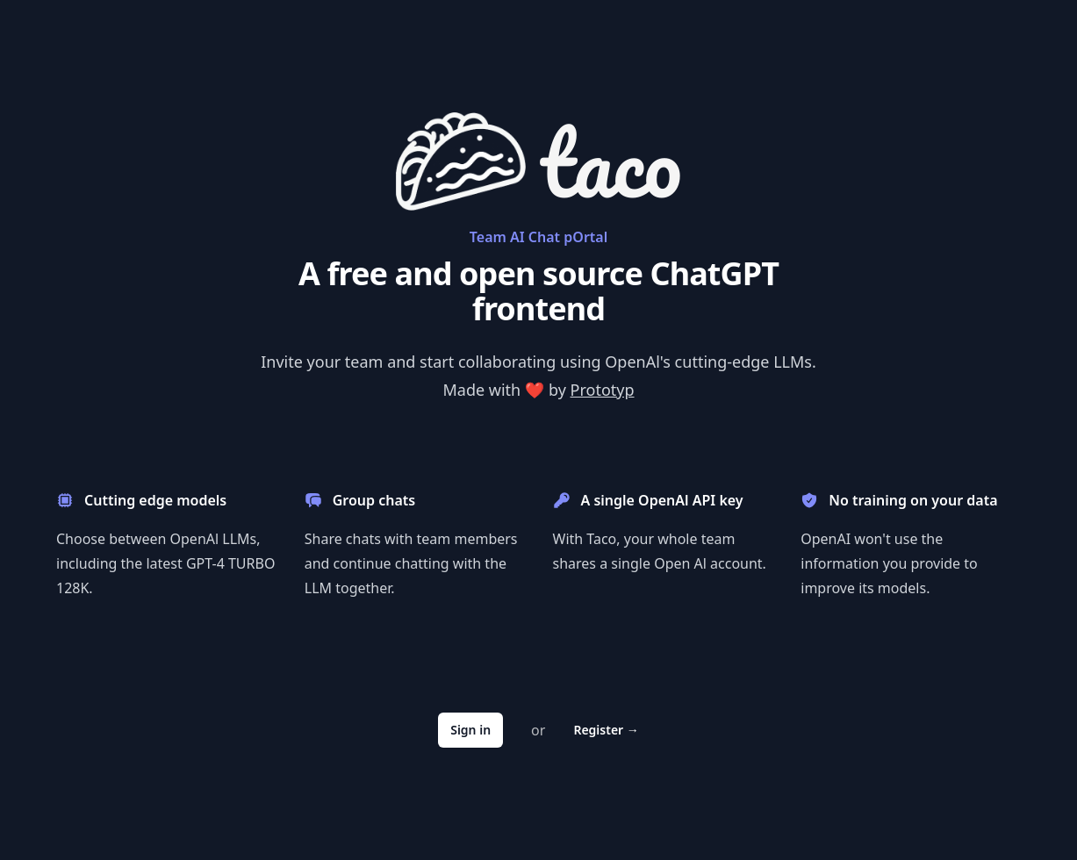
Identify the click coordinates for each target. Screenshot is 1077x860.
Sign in (470, 729)
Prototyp (603, 389)
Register (605, 729)
